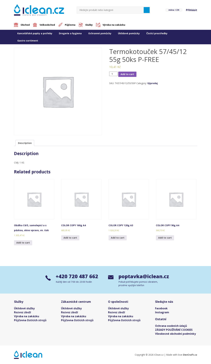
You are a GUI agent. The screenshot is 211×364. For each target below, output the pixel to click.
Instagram (162, 312)
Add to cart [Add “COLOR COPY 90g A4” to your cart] (165, 237)
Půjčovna (70, 24)
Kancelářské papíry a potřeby (34, 33)
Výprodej (152, 83)
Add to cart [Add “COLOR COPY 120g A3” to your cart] (117, 237)
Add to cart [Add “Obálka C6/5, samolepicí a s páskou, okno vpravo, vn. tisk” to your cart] (23, 242)
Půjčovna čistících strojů (30, 320)
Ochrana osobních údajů (171, 326)
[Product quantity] (113, 74)
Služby (89, 24)
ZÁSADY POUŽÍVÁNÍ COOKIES (174, 330)
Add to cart (127, 74)
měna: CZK (173, 10)
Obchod (25, 24)
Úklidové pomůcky (129, 33)
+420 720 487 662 (77, 276)
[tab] (25, 143)
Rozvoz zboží (22, 312)
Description (25, 143)
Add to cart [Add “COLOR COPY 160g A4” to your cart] (70, 237)
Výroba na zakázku (114, 24)
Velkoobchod (47, 24)
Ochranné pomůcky (99, 33)
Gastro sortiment (27, 40)
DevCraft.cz (190, 354)
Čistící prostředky (156, 33)
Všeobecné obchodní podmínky (175, 334)
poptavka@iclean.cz (142, 276)
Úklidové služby (24, 308)
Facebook (161, 308)
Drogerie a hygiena (70, 33)
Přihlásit (191, 10)
